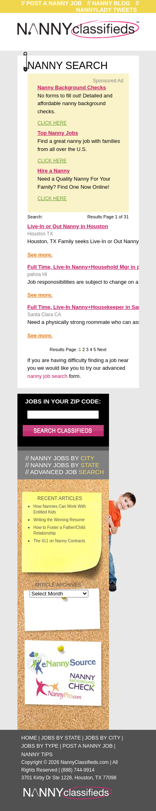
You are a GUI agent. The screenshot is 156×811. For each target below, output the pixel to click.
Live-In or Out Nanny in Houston (68, 226)
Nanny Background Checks (72, 87)
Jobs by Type (40, 746)
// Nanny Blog (109, 3)
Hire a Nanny (54, 171)
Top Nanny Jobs (58, 133)
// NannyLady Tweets (107, 6)
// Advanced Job (65, 471)
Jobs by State (61, 738)
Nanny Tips (37, 754)
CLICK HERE (52, 123)
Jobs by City (102, 738)
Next (101, 349)
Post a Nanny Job (87, 746)
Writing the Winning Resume (59, 520)
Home (29, 738)
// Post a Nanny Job (51, 3)
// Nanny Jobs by (60, 458)
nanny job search (48, 376)
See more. (40, 255)
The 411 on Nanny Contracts (59, 541)
